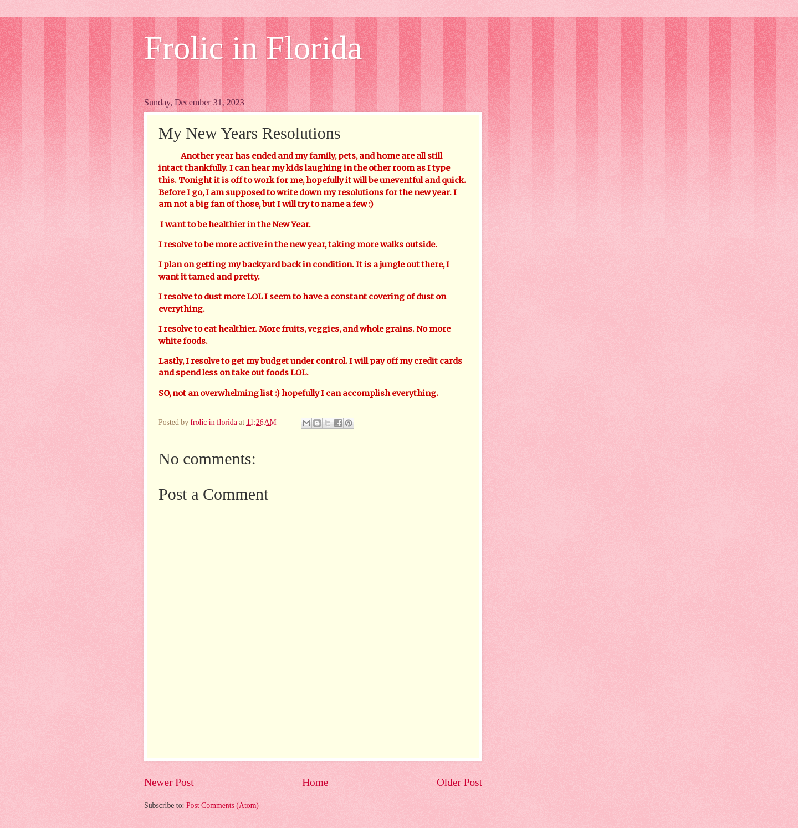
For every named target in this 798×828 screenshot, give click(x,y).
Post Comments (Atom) (222, 805)
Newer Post (169, 782)
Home (315, 782)
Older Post (459, 782)
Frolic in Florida (253, 47)
